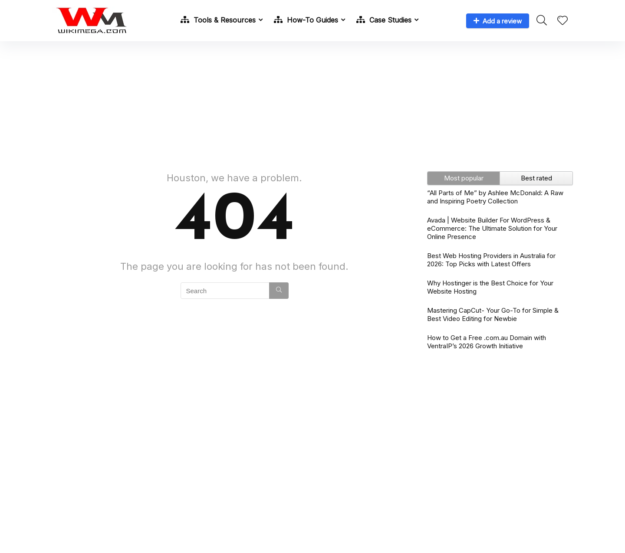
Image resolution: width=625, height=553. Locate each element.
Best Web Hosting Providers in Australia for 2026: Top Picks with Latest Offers (491, 260)
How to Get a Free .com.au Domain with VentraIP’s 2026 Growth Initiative (486, 342)
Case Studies (383, 20)
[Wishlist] (562, 21)
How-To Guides (306, 20)
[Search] (279, 290)
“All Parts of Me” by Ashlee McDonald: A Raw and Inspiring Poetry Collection (495, 197)
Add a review (498, 21)
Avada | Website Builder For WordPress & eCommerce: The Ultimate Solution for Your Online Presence (492, 228)
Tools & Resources (218, 20)
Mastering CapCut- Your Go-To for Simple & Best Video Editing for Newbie (493, 314)
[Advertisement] (312, 102)
